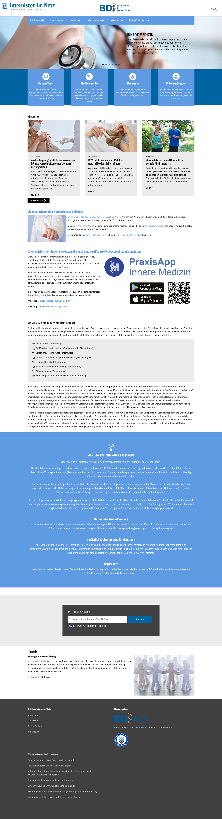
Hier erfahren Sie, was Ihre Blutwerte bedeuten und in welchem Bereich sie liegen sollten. (132, 92)
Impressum (33, 715)
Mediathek (117, 20)
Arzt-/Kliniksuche (139, 20)
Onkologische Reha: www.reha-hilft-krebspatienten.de (54, 796)
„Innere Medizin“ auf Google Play (54, 300)
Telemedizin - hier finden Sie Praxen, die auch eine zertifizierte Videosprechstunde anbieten (84, 251)
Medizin (71, 328)
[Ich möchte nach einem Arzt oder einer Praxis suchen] (70, 626)
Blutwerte (133, 83)
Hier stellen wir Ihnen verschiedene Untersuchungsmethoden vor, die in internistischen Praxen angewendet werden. (176, 93)
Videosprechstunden (154, 225)
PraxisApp (120, 234)
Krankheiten (57, 20)
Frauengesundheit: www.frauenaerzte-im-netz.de (51, 760)
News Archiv (37, 200)
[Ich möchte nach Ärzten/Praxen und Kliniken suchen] (100, 626)
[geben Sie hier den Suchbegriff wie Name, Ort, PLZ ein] (97, 619)
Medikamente (89, 83)
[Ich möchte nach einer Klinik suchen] (88, 626)
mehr (34, 195)
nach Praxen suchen (94, 234)
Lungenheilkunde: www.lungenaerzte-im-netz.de (51, 785)
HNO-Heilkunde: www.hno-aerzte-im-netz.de (49, 765)
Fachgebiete (37, 20)
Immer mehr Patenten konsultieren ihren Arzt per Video (94, 216)
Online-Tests (46, 83)
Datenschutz (34, 720)
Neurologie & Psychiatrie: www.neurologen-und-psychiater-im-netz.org (62, 791)
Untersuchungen (95, 20)
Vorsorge (75, 20)
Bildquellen (33, 731)
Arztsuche (82, 225)
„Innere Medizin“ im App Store (52, 306)
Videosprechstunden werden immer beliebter (55, 212)
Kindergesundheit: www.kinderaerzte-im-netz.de (51, 780)
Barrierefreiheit (35, 726)
